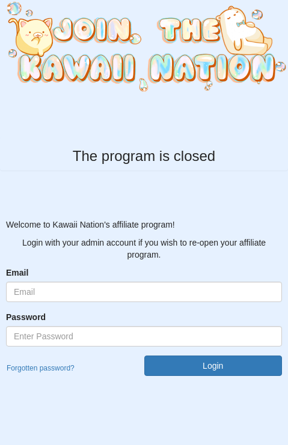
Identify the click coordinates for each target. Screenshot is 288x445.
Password (26, 317)
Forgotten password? (41, 368)
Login (213, 366)
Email (17, 272)
